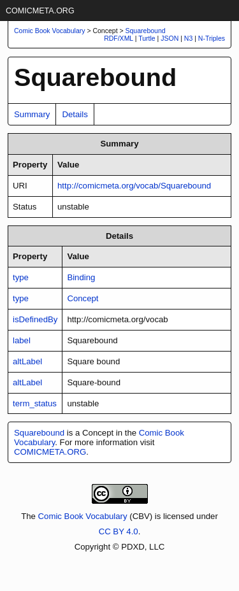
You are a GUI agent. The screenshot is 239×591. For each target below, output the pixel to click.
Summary (32, 114)
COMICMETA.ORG (40, 10)
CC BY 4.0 (118, 531)
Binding (81, 277)
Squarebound (146, 30)
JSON (169, 38)
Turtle (146, 38)
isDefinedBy (35, 319)
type (21, 277)
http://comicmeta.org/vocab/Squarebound (134, 185)
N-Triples (211, 38)
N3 (188, 38)
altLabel (27, 361)
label (22, 340)
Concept (82, 298)
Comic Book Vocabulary (82, 516)
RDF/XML (118, 38)
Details (74, 114)
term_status (35, 403)
